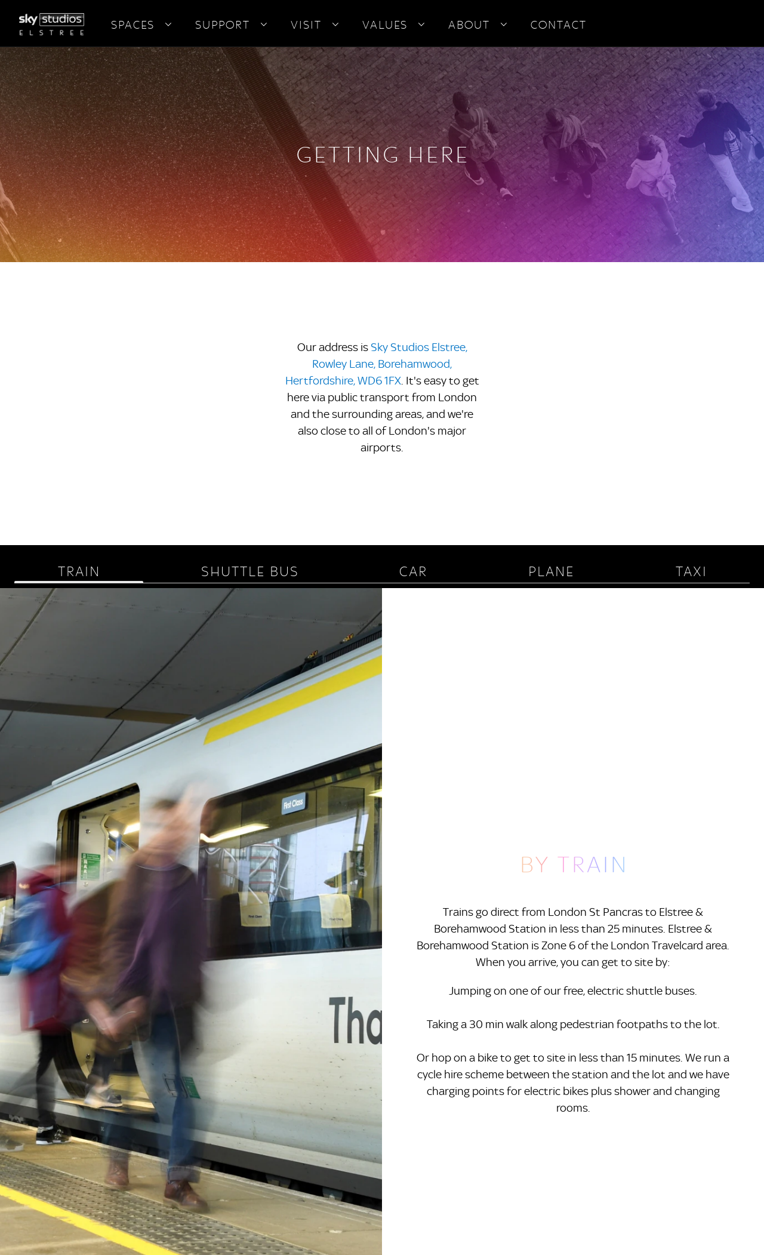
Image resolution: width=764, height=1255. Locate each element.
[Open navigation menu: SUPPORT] (263, 24)
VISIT (305, 24)
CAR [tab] (413, 571)
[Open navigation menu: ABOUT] (503, 24)
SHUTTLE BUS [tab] (249, 571)
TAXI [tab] (691, 571)
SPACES (132, 24)
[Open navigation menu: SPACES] (168, 24)
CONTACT (558, 24)
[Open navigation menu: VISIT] (335, 24)
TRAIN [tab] (78, 571)
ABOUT (468, 24)
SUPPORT (222, 24)
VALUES (384, 24)
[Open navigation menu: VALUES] (421, 24)
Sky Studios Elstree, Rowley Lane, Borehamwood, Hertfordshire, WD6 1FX (376, 363)
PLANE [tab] (551, 571)
